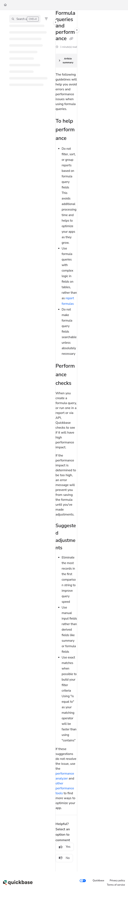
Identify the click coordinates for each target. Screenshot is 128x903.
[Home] (5, 5)
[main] (66, 440)
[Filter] (46, 18)
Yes (65, 847)
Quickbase (98, 880)
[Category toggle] (55, 22)
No (64, 858)
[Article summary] (66, 61)
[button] (25, 19)
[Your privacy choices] (82, 880)
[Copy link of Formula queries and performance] (71, 39)
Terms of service (116, 884)
